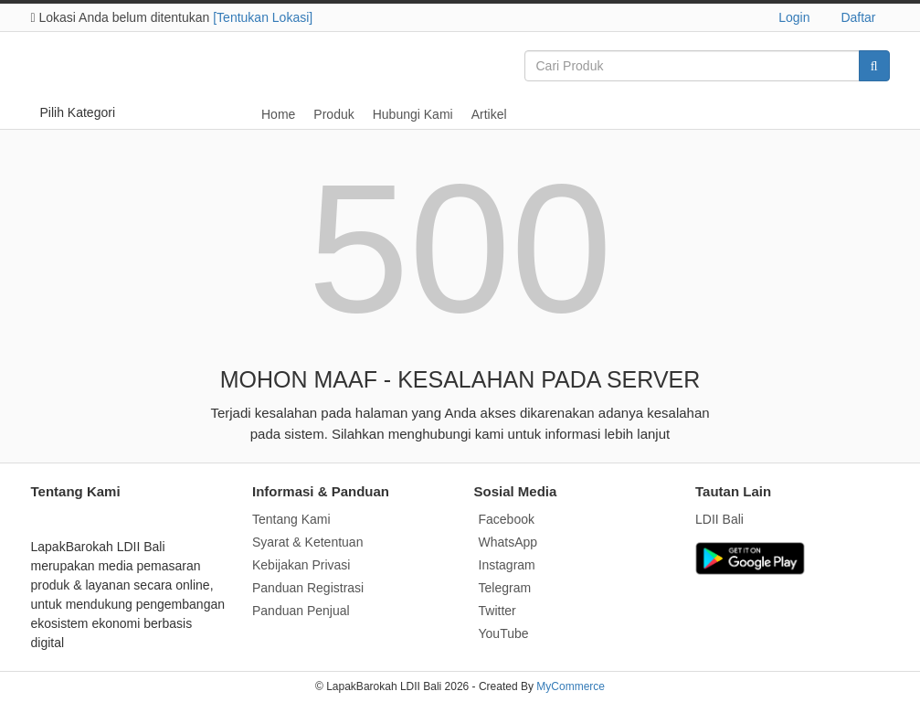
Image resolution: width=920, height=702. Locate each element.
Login (793, 17)
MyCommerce (570, 686)
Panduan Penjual (301, 610)
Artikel (489, 114)
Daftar (858, 17)
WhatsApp (508, 542)
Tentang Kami (291, 519)
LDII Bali (719, 519)
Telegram (505, 587)
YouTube (504, 633)
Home (278, 114)
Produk (333, 114)
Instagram (507, 565)
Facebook (506, 519)
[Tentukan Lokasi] (262, 17)
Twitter (497, 610)
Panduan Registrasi (308, 587)
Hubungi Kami (413, 114)
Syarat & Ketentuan (307, 542)
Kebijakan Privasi (301, 565)
